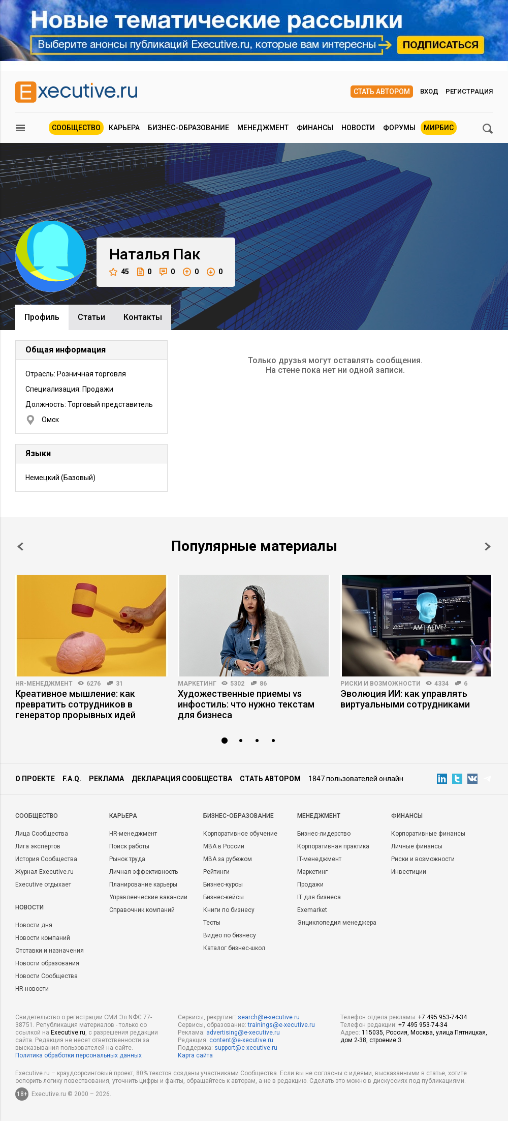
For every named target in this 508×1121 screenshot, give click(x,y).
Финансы (315, 128)
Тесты (211, 922)
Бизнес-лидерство (324, 833)
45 (119, 272)
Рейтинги (216, 871)
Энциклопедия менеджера (336, 922)
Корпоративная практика (333, 846)
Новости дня (33, 925)
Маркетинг (197, 683)
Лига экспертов (37, 846)
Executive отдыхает (43, 884)
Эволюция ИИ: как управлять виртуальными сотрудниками (405, 699)
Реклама (106, 779)
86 (263, 683)
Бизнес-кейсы (223, 897)
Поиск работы (129, 846)
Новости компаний (42, 937)
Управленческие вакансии (148, 897)
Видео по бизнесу (229, 935)
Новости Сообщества (46, 976)
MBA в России (223, 846)
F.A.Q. (71, 779)
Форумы (399, 128)
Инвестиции (408, 871)
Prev (20, 546)
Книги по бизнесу (229, 909)
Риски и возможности (380, 683)
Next (488, 546)
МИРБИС (439, 128)
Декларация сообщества (182, 779)
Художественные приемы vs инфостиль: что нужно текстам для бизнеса (246, 704)
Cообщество (36, 815)
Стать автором (382, 91)
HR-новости (32, 988)
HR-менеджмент (44, 683)
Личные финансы (416, 846)
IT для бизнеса (319, 897)
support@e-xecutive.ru (245, 1047)
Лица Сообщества (41, 833)
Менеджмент (263, 128)
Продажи (310, 884)
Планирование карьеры (143, 884)
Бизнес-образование (188, 128)
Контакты (142, 317)
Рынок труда (127, 859)
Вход (429, 91)
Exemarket (312, 909)
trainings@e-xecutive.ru (281, 1024)
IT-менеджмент (319, 859)
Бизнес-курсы (223, 884)
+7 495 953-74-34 (442, 1017)
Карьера (124, 128)
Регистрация (469, 91)
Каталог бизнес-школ (234, 948)
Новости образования (47, 963)
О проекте (35, 779)
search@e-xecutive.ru (269, 1017)
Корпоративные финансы (428, 833)
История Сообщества (46, 859)
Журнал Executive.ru (44, 871)
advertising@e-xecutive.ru (243, 1032)
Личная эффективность (143, 871)
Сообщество (76, 128)
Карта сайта (195, 1055)
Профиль (41, 317)
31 (119, 683)
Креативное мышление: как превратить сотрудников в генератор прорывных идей (75, 704)
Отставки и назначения (49, 950)
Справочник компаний (142, 909)
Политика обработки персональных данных (78, 1055)
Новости (358, 128)
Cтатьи (91, 317)
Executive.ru (68, 1032)
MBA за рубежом (227, 859)
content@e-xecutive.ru (241, 1040)
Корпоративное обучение (240, 833)
